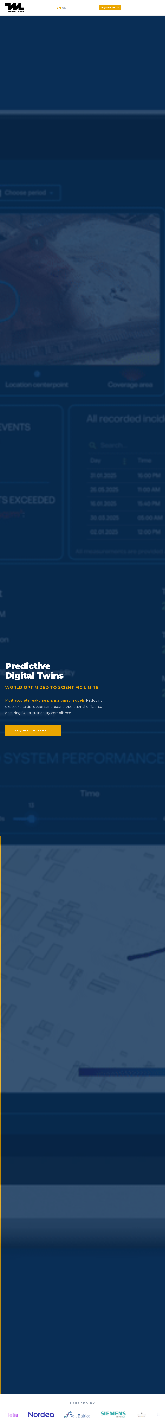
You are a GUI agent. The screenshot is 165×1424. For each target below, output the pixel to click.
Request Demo (110, 7)
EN (59, 8)
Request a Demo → (33, 730)
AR (64, 8)
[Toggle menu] (157, 8)
